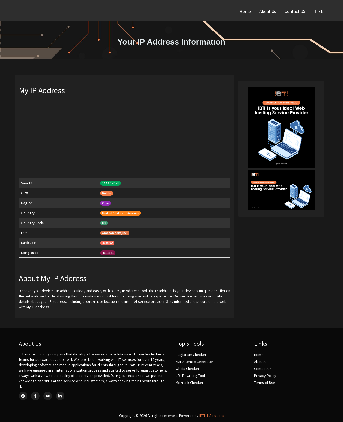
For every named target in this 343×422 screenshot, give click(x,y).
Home (245, 11)
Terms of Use (264, 382)
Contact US (295, 11)
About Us (267, 11)
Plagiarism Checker (191, 354)
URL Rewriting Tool (190, 375)
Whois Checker (187, 368)
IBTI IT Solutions (211, 415)
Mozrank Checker (189, 382)
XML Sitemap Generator (194, 361)
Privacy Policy (265, 375)
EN (319, 11)
